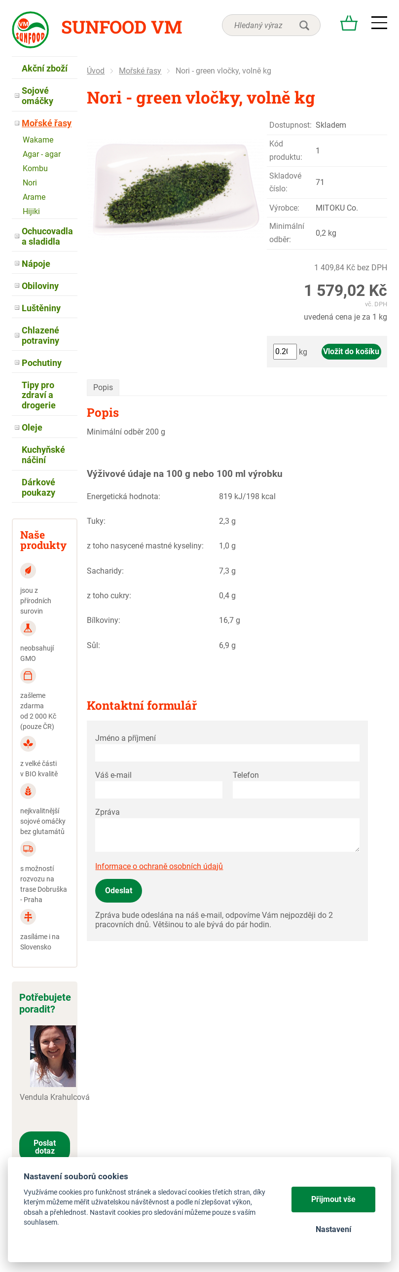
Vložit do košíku (351, 351)
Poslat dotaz (45, 1147)
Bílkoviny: (103, 620)
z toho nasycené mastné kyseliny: (145, 545)
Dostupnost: (290, 125)
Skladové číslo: (285, 182)
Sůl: (93, 645)
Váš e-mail (113, 775)
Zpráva (107, 812)
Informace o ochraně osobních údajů (159, 866)
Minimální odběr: (286, 232)
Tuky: (96, 521)
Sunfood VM (121, 26)
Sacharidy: (105, 571)
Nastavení (333, 1229)
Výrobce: (284, 208)
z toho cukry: (109, 595)
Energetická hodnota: (123, 496)
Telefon (246, 775)
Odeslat (118, 890)
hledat (304, 25)
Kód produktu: (285, 150)
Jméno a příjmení (125, 738)
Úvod (96, 70)
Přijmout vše (333, 1199)
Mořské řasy (140, 70)
